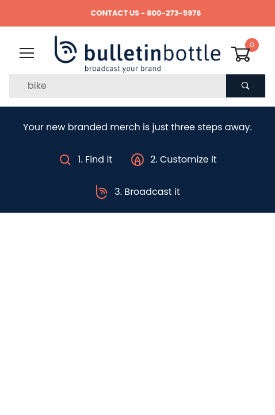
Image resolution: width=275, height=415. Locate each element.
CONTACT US (114, 12)
